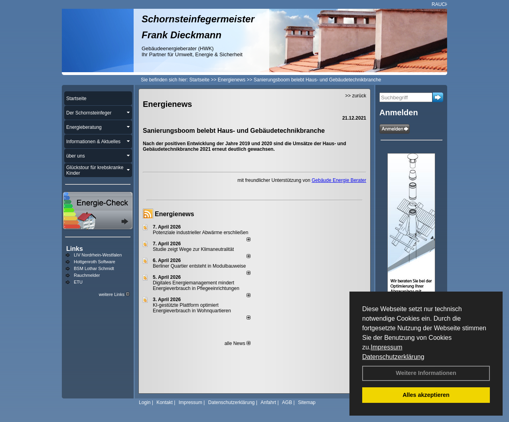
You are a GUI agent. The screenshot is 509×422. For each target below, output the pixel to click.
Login (144, 402)
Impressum (386, 347)
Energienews (174, 214)
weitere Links (114, 294)
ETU (78, 282)
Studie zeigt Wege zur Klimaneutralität (193, 249)
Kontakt (164, 402)
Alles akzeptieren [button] (426, 395)
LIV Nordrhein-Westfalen (98, 254)
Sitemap (307, 402)
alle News (238, 343)
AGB (287, 402)
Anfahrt (268, 402)
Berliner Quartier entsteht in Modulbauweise (199, 266)
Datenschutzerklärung (393, 356)
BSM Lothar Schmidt (94, 268)
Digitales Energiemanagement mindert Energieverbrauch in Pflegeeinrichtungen (196, 285)
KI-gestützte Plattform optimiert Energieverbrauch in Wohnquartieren (192, 308)
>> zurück (355, 96)
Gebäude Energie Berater (339, 180)
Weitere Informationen (426, 373)
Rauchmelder (87, 275)
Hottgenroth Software (94, 261)
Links (74, 248)
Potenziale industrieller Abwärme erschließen (200, 232)
